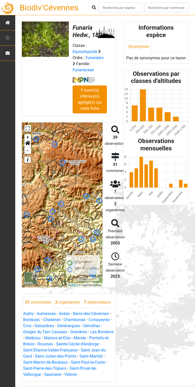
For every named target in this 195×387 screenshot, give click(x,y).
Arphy (28, 313)
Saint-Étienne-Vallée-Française (50, 350)
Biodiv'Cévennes (49, 7)
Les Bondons (102, 331)
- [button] (27, 151)
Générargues (68, 325)
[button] (27, 144)
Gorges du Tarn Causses (45, 331)
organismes (67, 302)
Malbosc (33, 338)
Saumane (52, 374)
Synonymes (138, 46)
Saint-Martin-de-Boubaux (45, 362)
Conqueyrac (99, 319)
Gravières (78, 331)
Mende (80, 338)
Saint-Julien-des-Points (55, 356)
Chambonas (75, 319)
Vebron (70, 374)
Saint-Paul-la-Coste (88, 362)
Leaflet (72, 285)
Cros (27, 325)
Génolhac (91, 325)
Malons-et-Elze (57, 338)
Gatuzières (44, 325)
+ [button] (27, 137)
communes (38, 302)
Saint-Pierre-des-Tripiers (44, 368)
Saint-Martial (91, 356)
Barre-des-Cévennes (91, 313)
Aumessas (46, 313)
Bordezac (31, 319)
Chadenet (51, 319)
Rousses (45, 344)
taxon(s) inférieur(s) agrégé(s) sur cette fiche (90, 99)
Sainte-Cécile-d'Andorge (77, 344)
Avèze (64, 313)
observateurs (97, 302)
